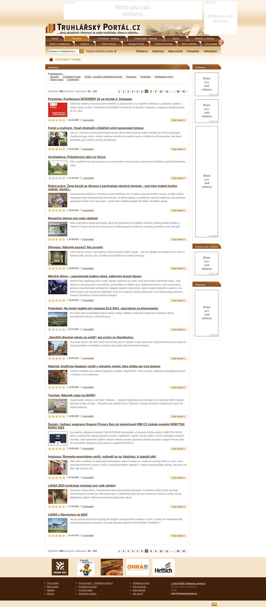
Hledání (51, 590)
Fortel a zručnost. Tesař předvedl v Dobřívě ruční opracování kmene (96, 128)
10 (161, 91)
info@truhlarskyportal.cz (184, 593)
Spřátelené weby (141, 583)
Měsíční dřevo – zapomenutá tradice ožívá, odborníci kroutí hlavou (95, 276)
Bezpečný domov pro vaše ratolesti (73, 218)
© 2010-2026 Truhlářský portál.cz (188, 583)
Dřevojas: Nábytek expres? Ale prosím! (75, 247)
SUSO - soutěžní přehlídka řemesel (103, 76)
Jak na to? (138, 593)
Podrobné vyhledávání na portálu (99, 51)
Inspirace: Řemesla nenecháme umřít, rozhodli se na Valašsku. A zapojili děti (102, 456)
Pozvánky (131, 76)
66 (178, 91)
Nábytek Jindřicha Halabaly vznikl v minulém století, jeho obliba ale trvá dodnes (104, 366)
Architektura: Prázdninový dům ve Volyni (77, 157)
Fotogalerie (193, 51)
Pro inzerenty (139, 586)
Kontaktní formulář (88, 586)
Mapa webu (53, 586)
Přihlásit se (142, 51)
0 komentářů (88, 120)
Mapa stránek (175, 51)
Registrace (158, 51)
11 (167, 91)
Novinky (54, 76)
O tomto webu (85, 590)
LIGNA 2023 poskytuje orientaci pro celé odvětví (82, 485)
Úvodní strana (62, 59)
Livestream (73, 79)
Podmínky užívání (87, 593)
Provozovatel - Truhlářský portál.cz (96, 583)
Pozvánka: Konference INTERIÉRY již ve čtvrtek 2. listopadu (90, 99)
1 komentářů (88, 178)
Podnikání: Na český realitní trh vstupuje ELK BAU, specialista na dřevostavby (103, 308)
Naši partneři (139, 590)
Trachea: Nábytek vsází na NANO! (72, 395)
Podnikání (145, 76)
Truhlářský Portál (71, 76)
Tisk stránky (53, 583)
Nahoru (50, 593)
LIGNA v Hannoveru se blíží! (68, 514)
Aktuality (76, 59)
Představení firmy (164, 76)
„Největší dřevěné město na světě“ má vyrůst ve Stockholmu (91, 337)
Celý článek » (178, 120)
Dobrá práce (57, 79)
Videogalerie (210, 51)
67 (184, 91)
